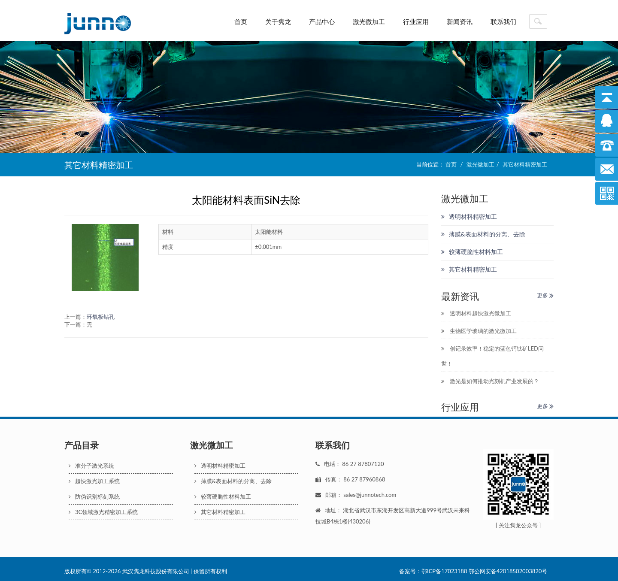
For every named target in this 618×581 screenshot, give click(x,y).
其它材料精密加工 (525, 164)
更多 (545, 295)
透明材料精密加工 (469, 216)
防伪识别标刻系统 (94, 496)
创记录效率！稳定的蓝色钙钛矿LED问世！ (492, 356)
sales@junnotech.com (369, 494)
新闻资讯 (460, 21)
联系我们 (503, 21)
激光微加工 (369, 21)
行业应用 (416, 21)
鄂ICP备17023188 (444, 571)
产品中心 (322, 21)
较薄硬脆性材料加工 (472, 251)
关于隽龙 (278, 21)
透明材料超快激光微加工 (476, 313)
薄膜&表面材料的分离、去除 (483, 234)
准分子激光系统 (91, 465)
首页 (240, 21)
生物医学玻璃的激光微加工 (479, 330)
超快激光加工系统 (94, 481)
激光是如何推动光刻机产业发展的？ (490, 381)
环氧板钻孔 (101, 316)
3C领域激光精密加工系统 (103, 511)
